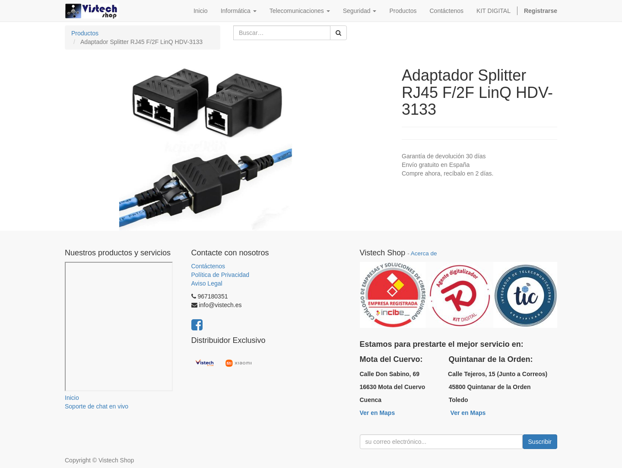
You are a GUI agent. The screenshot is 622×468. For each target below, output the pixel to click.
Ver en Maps (377, 412)
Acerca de (424, 253)
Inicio (72, 397)
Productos (84, 33)
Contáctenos (208, 266)
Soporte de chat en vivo (96, 406)
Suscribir (540, 441)
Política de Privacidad (220, 274)
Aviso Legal (206, 283)
